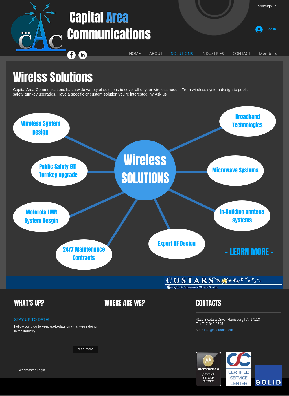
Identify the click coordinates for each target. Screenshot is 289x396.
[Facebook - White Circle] (71, 55)
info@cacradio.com (218, 330)
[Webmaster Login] (31, 370)
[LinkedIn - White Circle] (82, 55)
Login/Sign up (266, 6)
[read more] (85, 349)
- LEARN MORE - (249, 251)
